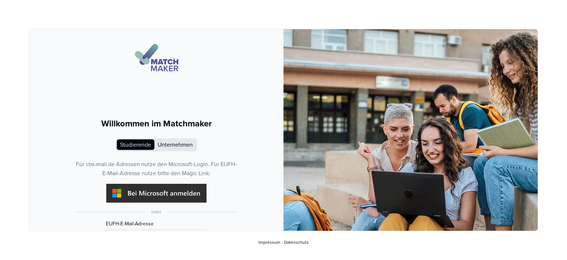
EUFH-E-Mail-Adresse (130, 223)
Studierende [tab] (135, 144)
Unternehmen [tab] (175, 144)
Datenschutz (296, 242)
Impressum (269, 242)
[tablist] (156, 144)
